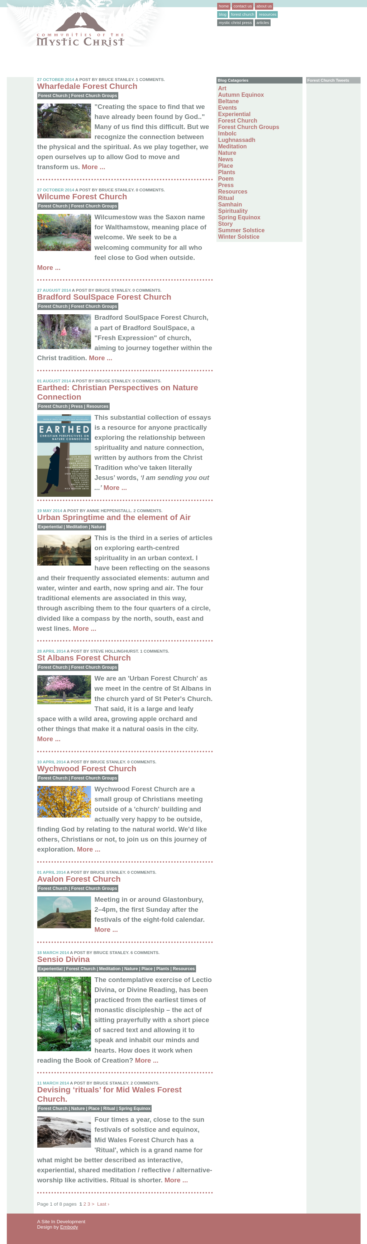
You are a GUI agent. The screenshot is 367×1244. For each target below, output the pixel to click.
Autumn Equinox (241, 95)
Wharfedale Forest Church (87, 86)
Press (77, 406)
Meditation (77, 526)
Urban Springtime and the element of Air (114, 517)
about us (264, 6)
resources (267, 14)
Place (147, 968)
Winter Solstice (238, 237)
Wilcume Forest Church (82, 196)
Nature (98, 526)
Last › (103, 1204)
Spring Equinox (135, 1108)
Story (225, 224)
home (224, 6)
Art (222, 88)
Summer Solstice (241, 230)
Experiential (50, 526)
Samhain (230, 204)
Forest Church (53, 95)
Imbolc (227, 133)
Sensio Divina (63, 959)
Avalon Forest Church (79, 878)
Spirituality (233, 211)
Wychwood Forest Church (87, 768)
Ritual (109, 1108)
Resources (97, 406)
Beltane (228, 101)
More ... (93, 167)
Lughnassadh (237, 140)
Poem (226, 179)
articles (263, 22)
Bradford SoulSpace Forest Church (104, 296)
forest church (242, 14)
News (225, 159)
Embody (69, 1227)
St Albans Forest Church (84, 657)
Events (227, 108)
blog (223, 14)
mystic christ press (235, 22)
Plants (162, 968)
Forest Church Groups (94, 95)
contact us (243, 6)
